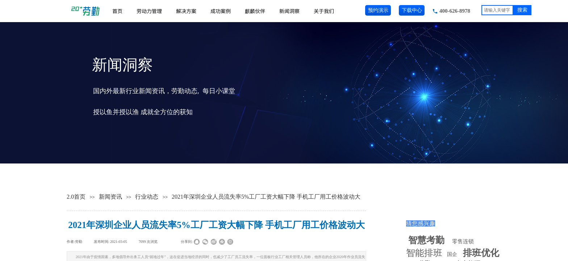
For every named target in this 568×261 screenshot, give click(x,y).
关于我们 (324, 10)
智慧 (426, 240)
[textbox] (497, 10)
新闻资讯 (110, 197)
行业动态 (146, 197)
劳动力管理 (149, 10)
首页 (117, 10)
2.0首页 (76, 197)
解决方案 (186, 10)
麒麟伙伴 (255, 10)
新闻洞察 (289, 10)
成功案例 (220, 10)
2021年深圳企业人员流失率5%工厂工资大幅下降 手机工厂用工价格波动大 (266, 197)
